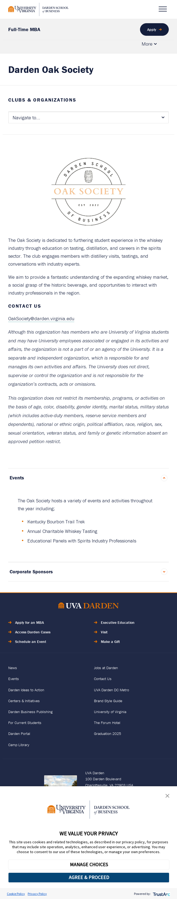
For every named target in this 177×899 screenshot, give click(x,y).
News (12, 667)
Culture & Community (109, 46)
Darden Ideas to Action (26, 689)
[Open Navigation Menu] (163, 9)
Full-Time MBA (24, 29)
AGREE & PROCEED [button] (89, 877)
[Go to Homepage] (38, 9)
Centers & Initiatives (24, 700)
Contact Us (103, 678)
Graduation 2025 (107, 733)
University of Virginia (110, 711)
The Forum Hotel (107, 722)
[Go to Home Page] (88, 606)
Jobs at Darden (106, 667)
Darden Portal (19, 733)
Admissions (59, 46)
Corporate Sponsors (31, 571)
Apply (151, 29)
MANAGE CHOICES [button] (89, 864)
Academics (19, 46)
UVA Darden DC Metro (111, 689)
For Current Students (24, 722)
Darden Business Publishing (30, 711)
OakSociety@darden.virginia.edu (41, 318)
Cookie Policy (16, 894)
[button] (167, 797)
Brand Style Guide (108, 700)
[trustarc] (161, 893)
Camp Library (18, 744)
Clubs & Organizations (42, 100)
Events (17, 477)
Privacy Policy (37, 894)
